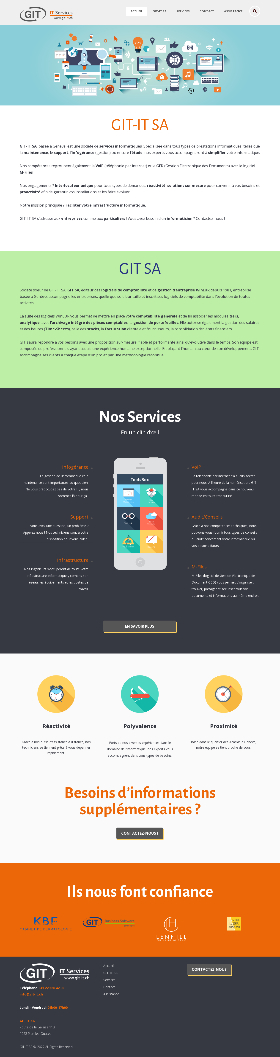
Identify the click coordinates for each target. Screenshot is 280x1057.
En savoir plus (139, 626)
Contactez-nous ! (139, 833)
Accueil (137, 11)
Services (183, 11)
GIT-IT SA (160, 11)
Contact (207, 11)
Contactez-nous (209, 969)
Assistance (233, 11)
